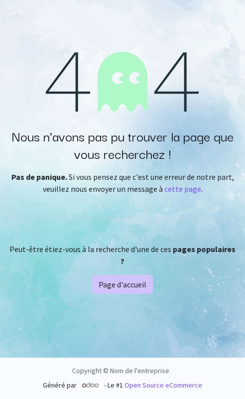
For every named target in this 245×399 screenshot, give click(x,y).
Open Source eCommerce (163, 385)
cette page (182, 189)
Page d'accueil (122, 284)
